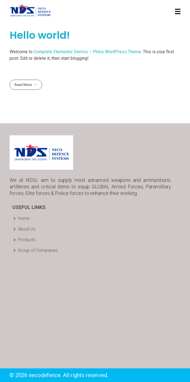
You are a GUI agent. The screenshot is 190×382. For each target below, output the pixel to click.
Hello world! (40, 35)
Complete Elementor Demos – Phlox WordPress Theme (87, 51)
